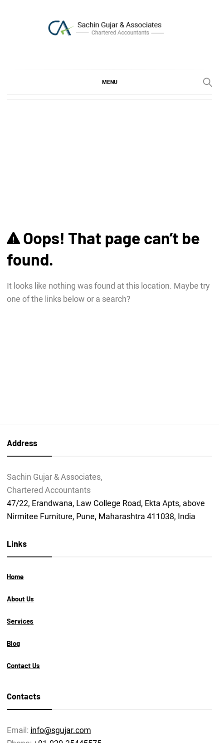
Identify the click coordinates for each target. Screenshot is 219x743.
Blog (13, 643)
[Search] (207, 82)
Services (20, 621)
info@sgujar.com (60, 730)
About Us (20, 599)
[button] (109, 81)
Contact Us (23, 665)
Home (15, 576)
